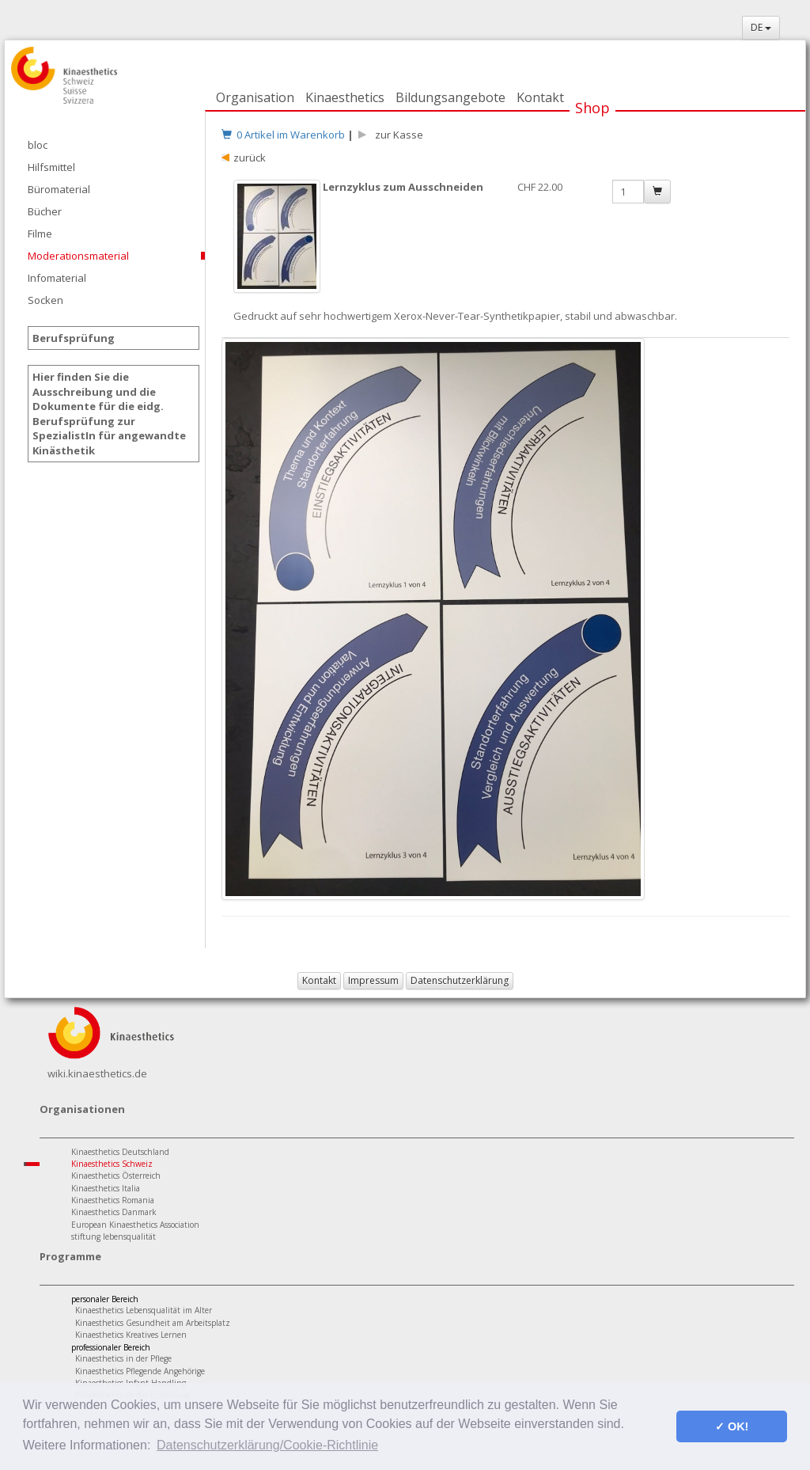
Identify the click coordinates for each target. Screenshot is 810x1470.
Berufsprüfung (73, 338)
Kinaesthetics (344, 97)
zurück (249, 157)
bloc (37, 145)
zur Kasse (396, 134)
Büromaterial (59, 189)
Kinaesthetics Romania (112, 1200)
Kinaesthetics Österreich (116, 1175)
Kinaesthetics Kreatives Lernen (131, 1334)
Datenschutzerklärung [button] (460, 980)
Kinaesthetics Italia (105, 1188)
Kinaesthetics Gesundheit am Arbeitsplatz (152, 1322)
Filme (40, 233)
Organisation (255, 97)
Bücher (45, 211)
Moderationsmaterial (78, 256)
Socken (45, 300)
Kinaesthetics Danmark (114, 1211)
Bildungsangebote (450, 97)
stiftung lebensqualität (113, 1236)
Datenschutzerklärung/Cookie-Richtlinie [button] (267, 1445)
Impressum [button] (373, 980)
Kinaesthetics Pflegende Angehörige (140, 1371)
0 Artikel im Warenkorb (283, 134)
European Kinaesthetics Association (135, 1224)
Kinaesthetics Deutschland (120, 1151)
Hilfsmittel (51, 167)
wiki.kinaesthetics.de (97, 1073)
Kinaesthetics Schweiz (112, 1163)
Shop (592, 107)
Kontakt (540, 97)
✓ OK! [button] (731, 1426)
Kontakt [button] (319, 980)
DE (761, 27)
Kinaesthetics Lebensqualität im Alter (143, 1310)
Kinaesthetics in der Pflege (123, 1358)
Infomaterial (57, 278)
